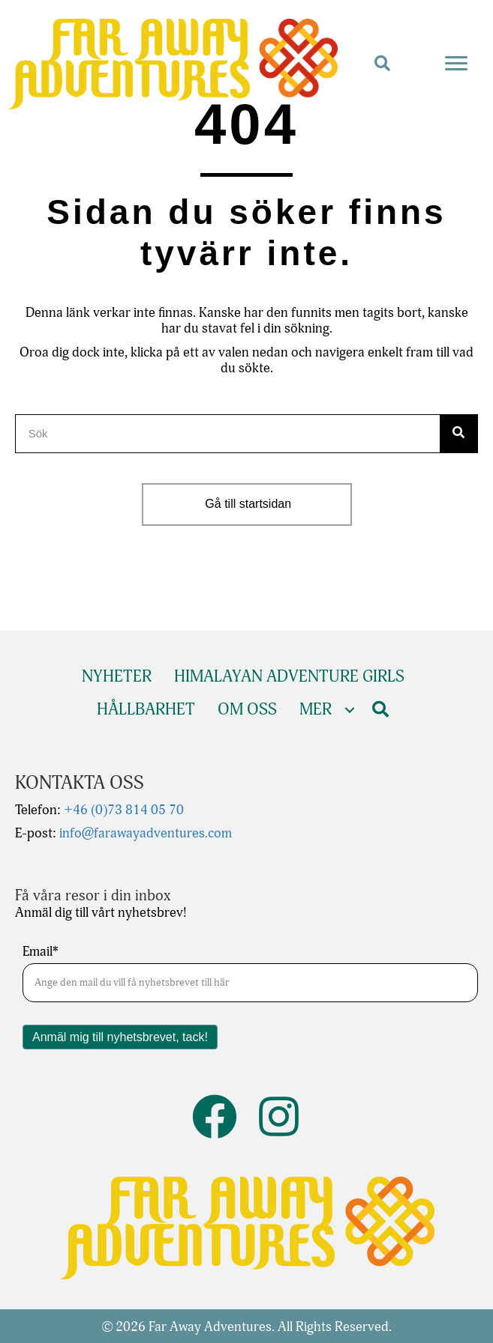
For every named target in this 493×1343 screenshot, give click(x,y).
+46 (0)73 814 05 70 (122, 810)
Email (41, 952)
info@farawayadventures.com (144, 833)
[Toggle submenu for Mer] (350, 710)
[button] (382, 64)
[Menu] (456, 63)
